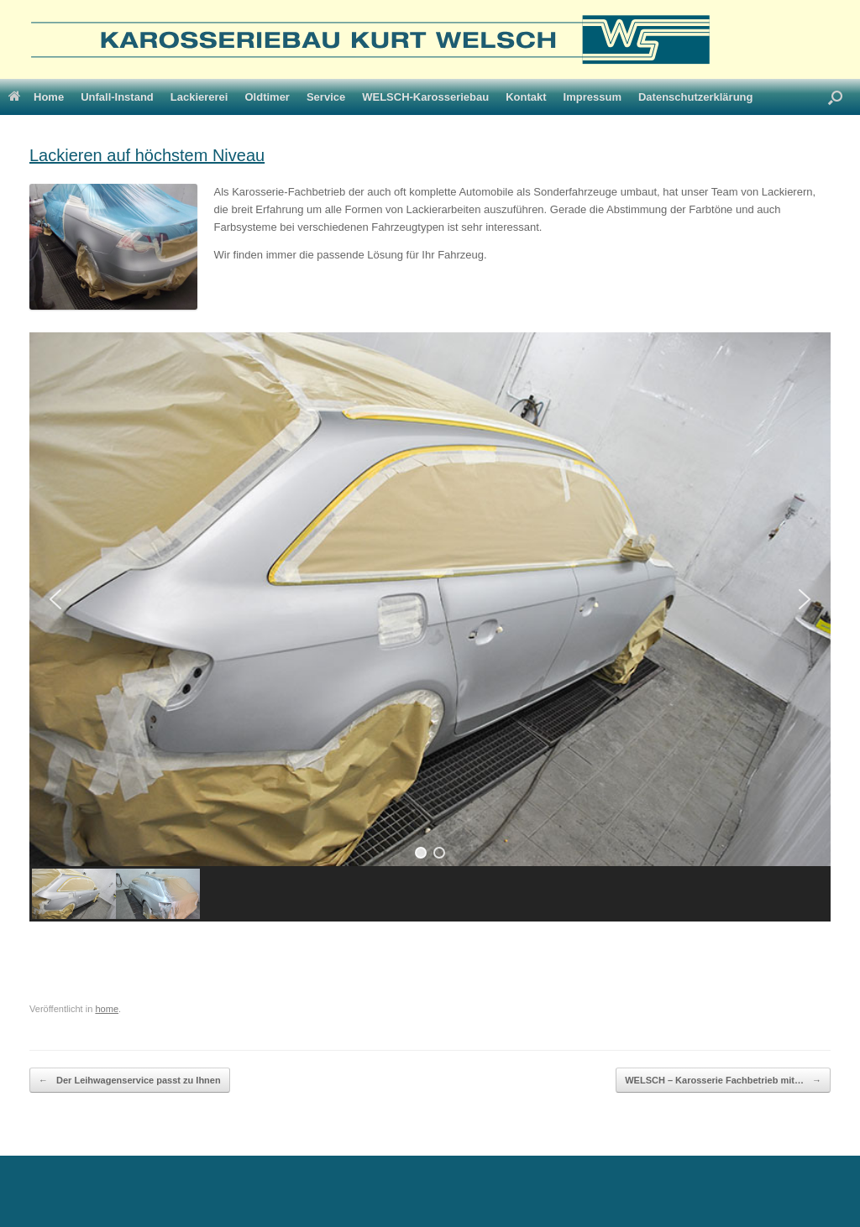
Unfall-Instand (117, 97)
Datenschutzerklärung (695, 97)
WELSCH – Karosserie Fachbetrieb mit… (723, 1080)
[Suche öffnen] (835, 97)
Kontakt (526, 97)
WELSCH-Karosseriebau (425, 97)
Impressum (592, 97)
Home (36, 97)
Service (326, 97)
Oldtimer (266, 97)
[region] (430, 627)
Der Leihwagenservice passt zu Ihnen (130, 1080)
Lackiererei (199, 97)
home (106, 1009)
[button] (55, 599)
